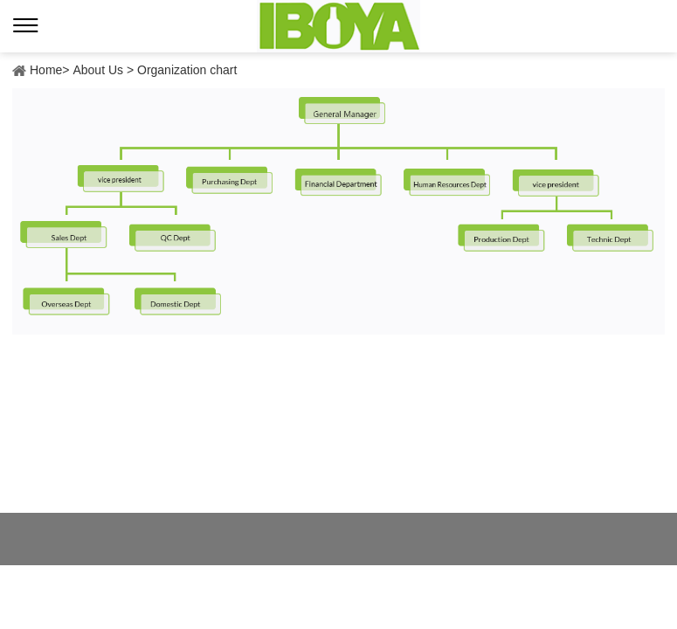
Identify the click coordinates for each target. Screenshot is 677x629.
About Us (98, 70)
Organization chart (187, 70)
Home (46, 70)
